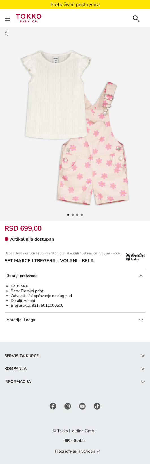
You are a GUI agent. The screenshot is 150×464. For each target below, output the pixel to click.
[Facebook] (53, 405)
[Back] (6, 33)
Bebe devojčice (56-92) (32, 253)
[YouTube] (83, 405)
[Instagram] (68, 405)
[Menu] (8, 18)
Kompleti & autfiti (65, 253)
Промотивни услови (75, 451)
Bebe (8, 253)
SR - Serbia (75, 440)
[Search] (136, 18)
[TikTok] (97, 405)
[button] (68, 215)
